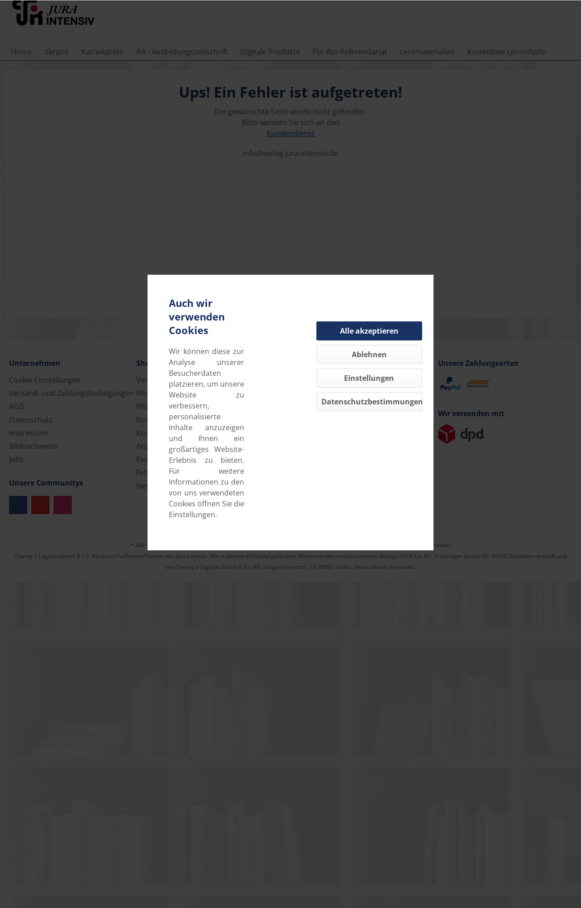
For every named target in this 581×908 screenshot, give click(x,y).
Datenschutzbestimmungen (371, 402)
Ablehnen (369, 354)
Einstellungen (369, 378)
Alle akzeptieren (369, 331)
